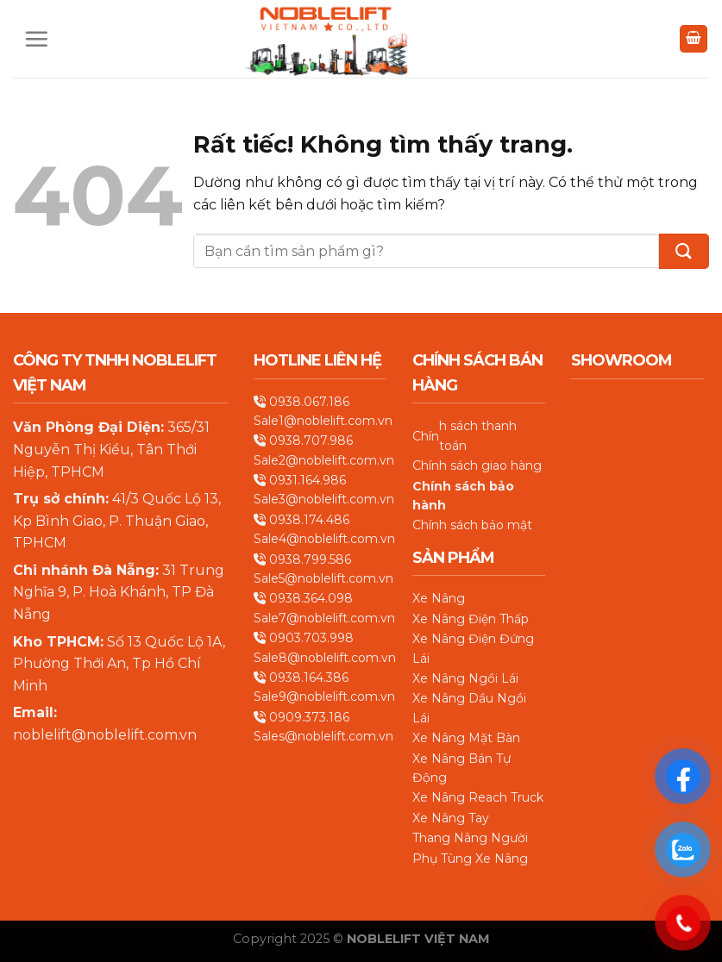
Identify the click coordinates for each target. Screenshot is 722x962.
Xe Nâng (438, 598)
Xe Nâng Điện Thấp (470, 619)
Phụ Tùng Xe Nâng (470, 858)
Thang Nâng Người (470, 838)
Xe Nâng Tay (450, 818)
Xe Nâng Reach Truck (477, 797)
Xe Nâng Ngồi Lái (465, 678)
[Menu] (36, 39)
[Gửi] (684, 251)
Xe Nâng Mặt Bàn (466, 738)
